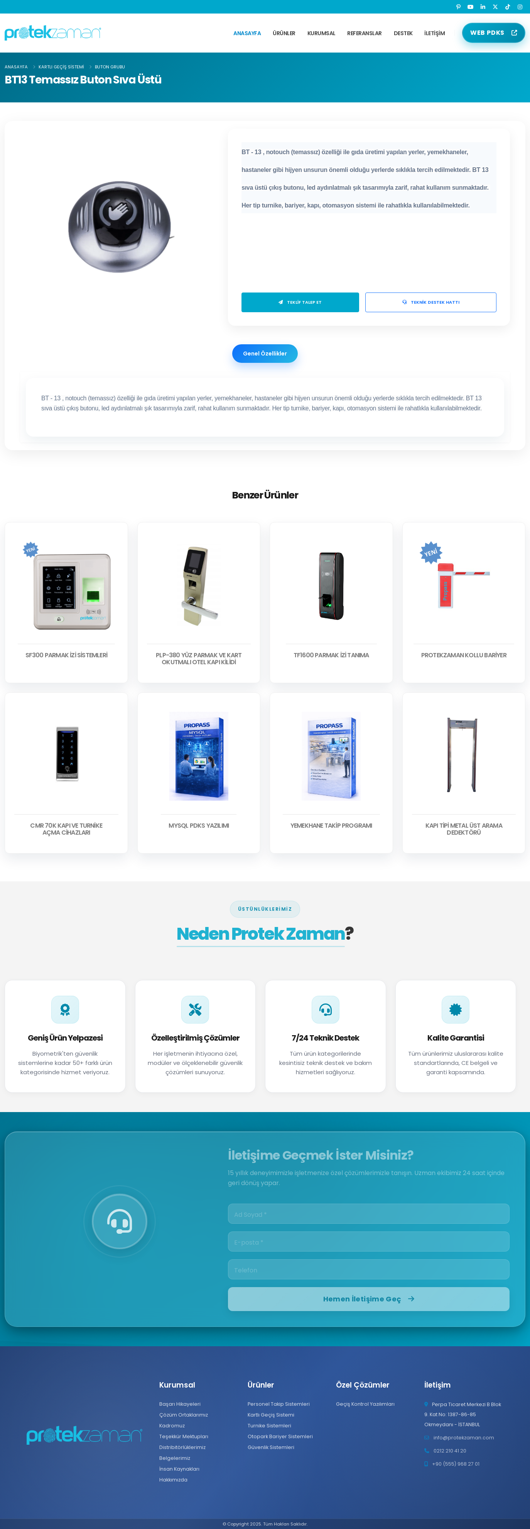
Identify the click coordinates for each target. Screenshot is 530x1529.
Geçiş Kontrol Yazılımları (365, 1404)
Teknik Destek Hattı (430, 302)
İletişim (434, 33)
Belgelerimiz (174, 1458)
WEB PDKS (487, 32)
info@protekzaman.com (464, 1437)
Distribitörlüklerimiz (182, 1447)
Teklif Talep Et (300, 302)
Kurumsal (321, 33)
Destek (403, 33)
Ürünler (284, 33)
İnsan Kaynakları (179, 1469)
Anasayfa (247, 33)
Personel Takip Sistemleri (279, 1404)
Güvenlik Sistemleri (271, 1447)
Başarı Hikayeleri (180, 1404)
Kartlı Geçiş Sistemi (61, 67)
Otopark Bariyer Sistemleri (280, 1436)
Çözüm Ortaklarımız (183, 1415)
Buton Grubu (110, 67)
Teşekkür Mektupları (183, 1436)
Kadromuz (172, 1425)
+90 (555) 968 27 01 (455, 1464)
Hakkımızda (173, 1479)
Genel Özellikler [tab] (265, 353)
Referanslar (364, 33)
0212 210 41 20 (450, 1450)
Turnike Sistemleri (269, 1425)
